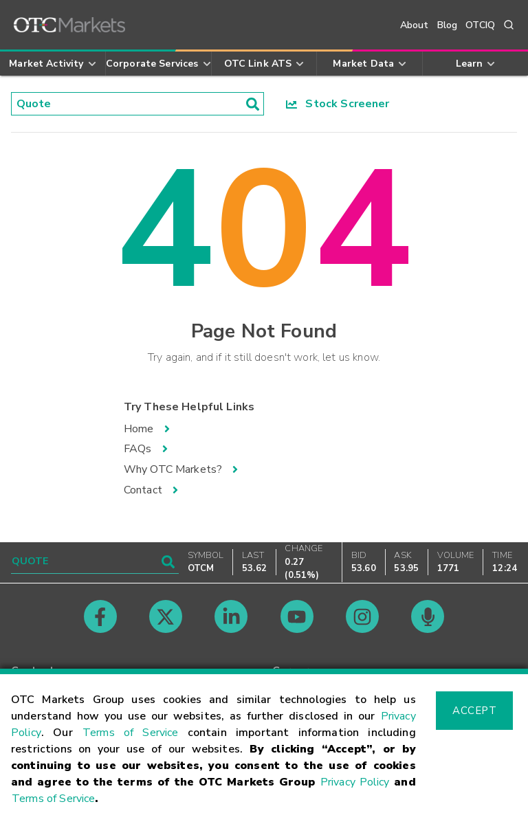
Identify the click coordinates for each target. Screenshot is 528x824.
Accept (474, 710)
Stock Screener (338, 103)
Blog (447, 25)
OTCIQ (480, 25)
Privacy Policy (355, 782)
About (414, 25)
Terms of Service (130, 732)
